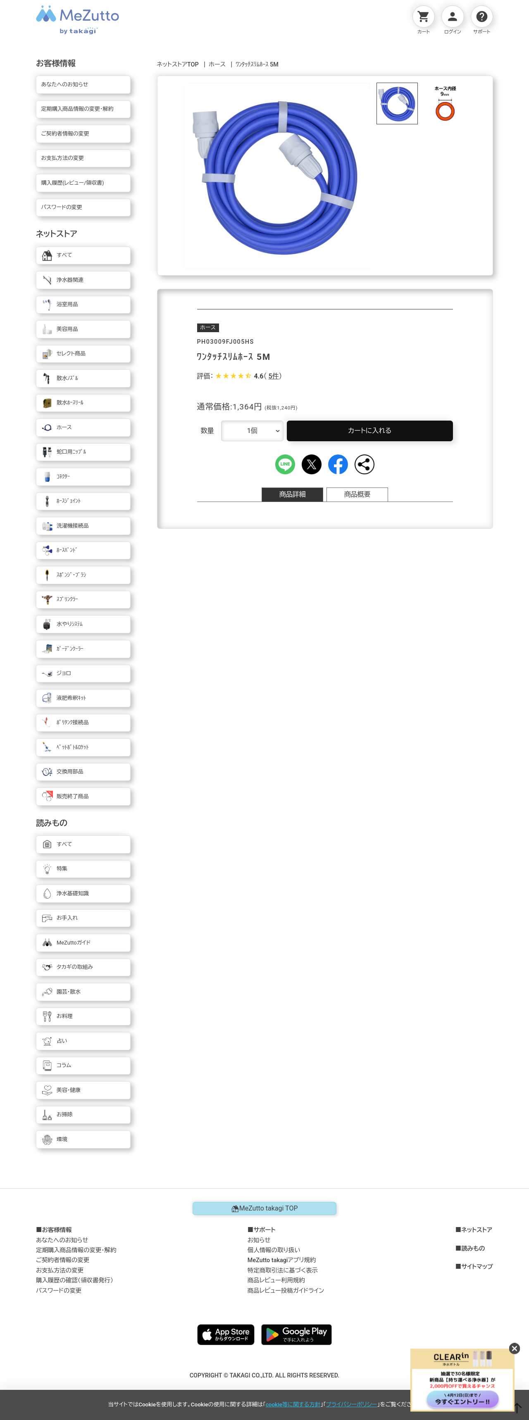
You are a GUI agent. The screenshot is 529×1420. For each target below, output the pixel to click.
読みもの (473, 1249)
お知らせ (259, 1240)
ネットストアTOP (178, 64)
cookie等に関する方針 (293, 1404)
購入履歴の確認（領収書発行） (74, 1280)
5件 (273, 376)
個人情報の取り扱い (274, 1250)
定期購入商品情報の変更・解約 (76, 1250)
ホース (217, 64)
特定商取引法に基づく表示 (283, 1270)
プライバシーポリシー (351, 1404)
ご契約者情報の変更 (62, 1260)
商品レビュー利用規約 (276, 1280)
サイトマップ (477, 1267)
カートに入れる (369, 431)
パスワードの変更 (58, 1290)
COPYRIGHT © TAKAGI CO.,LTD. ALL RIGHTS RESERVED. (265, 1375)
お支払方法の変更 (59, 1270)
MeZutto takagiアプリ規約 (282, 1260)
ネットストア (476, 1230)
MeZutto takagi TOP (264, 1208)
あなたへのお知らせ (62, 1240)
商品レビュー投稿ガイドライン (286, 1290)
